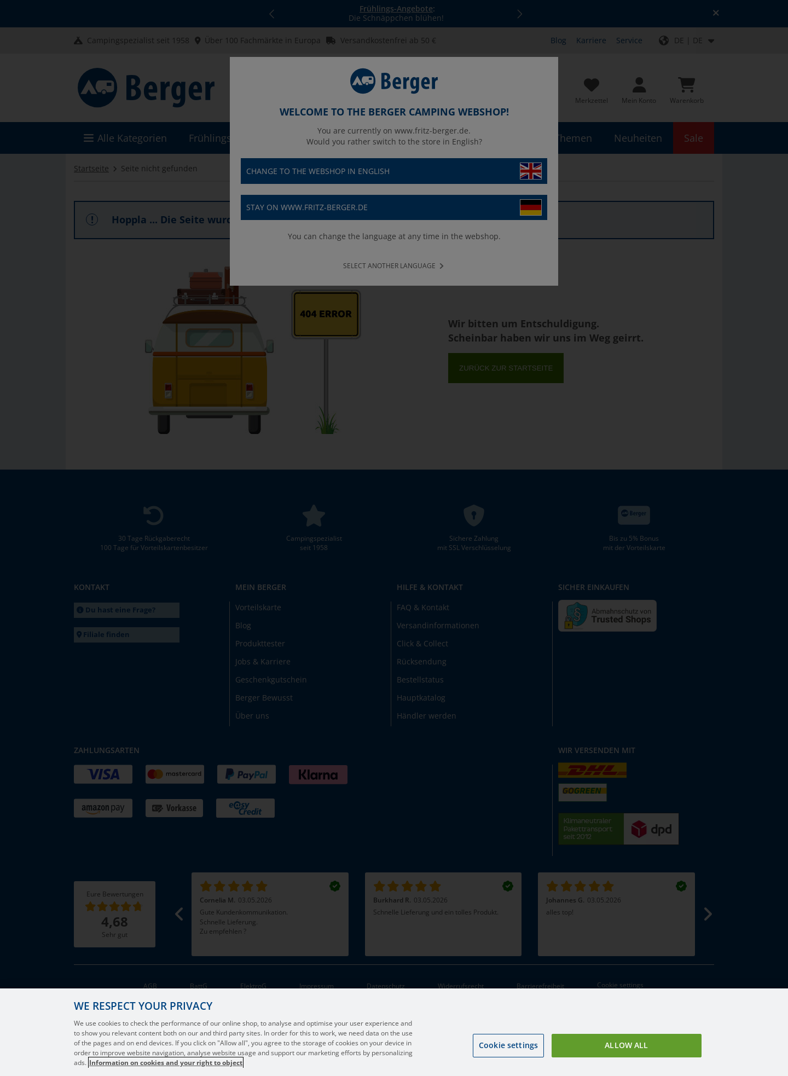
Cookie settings (508, 1063)
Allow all (626, 1063)
